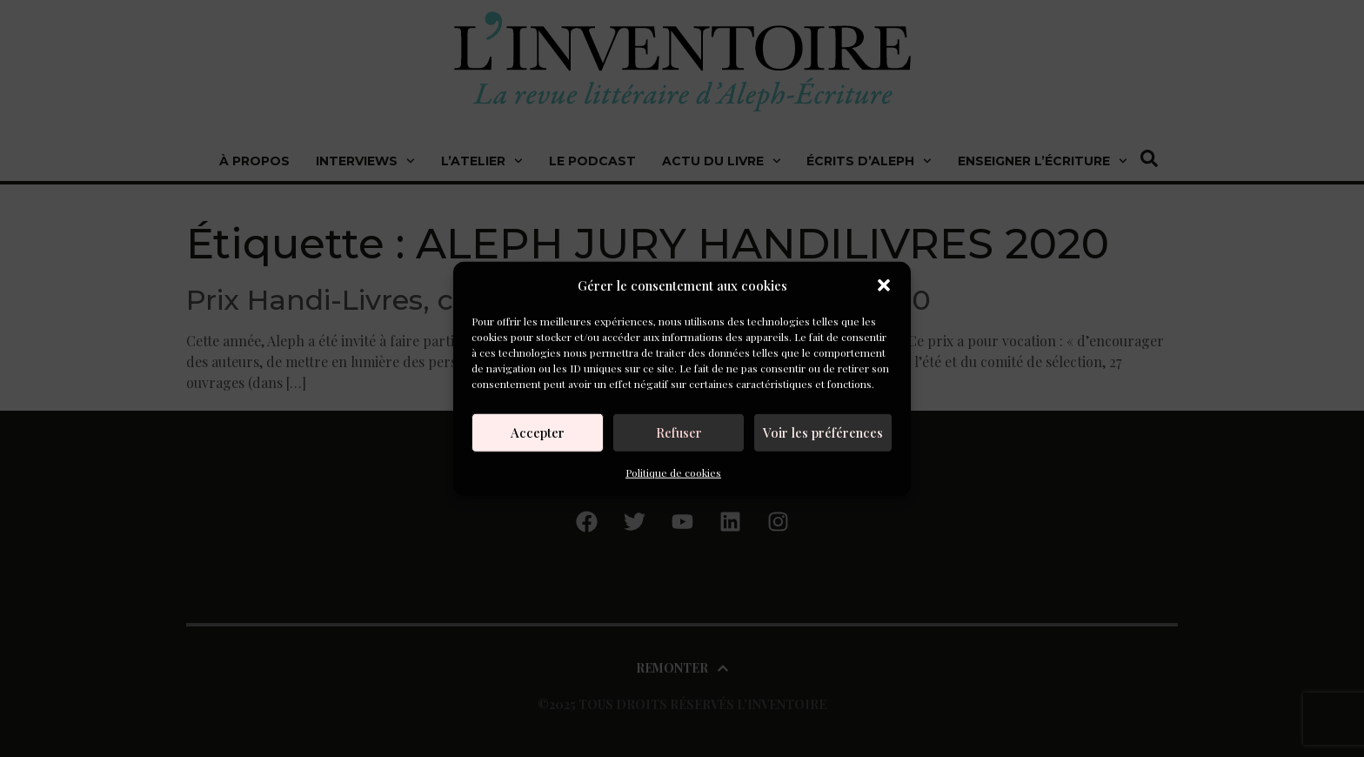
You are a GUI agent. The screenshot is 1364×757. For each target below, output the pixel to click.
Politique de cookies (673, 472)
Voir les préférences (823, 432)
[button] (884, 285)
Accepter (538, 432)
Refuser (679, 432)
